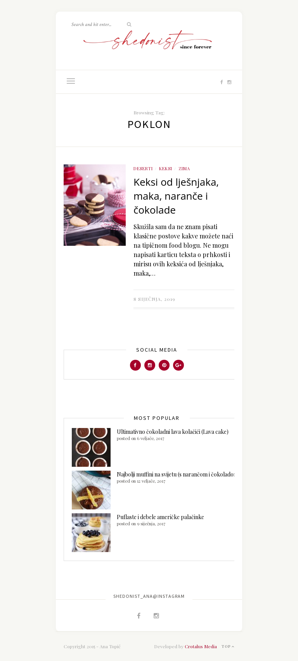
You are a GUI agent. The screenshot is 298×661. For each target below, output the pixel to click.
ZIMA (184, 168)
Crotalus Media (201, 646)
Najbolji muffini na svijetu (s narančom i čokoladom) (178, 474)
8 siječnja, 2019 (154, 299)
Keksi (165, 168)
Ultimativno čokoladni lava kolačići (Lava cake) (173, 431)
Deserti (143, 168)
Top (228, 646)
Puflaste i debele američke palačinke (160, 517)
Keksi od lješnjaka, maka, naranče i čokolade (176, 196)
